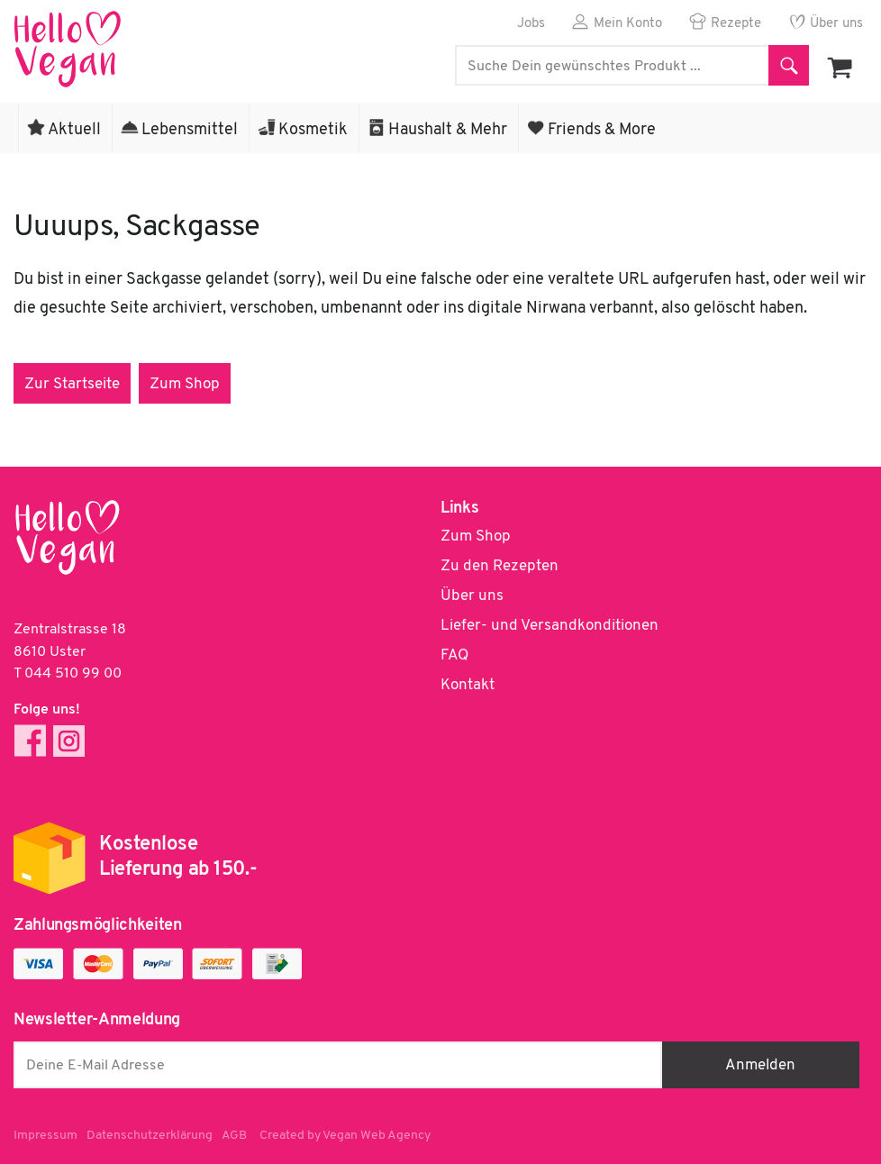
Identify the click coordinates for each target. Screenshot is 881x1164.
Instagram (69, 741)
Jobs (531, 24)
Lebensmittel (189, 130)
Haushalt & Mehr (447, 130)
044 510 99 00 (73, 674)
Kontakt (467, 685)
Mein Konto (628, 24)
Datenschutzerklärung (149, 1135)
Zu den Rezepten (499, 566)
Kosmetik (313, 130)
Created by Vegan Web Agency (345, 1135)
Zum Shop (185, 384)
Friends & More (602, 130)
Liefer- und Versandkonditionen (549, 625)
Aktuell (74, 130)
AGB (234, 1135)
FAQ (454, 655)
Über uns (836, 24)
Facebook (30, 741)
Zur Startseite (72, 384)
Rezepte (736, 24)
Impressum (45, 1135)
